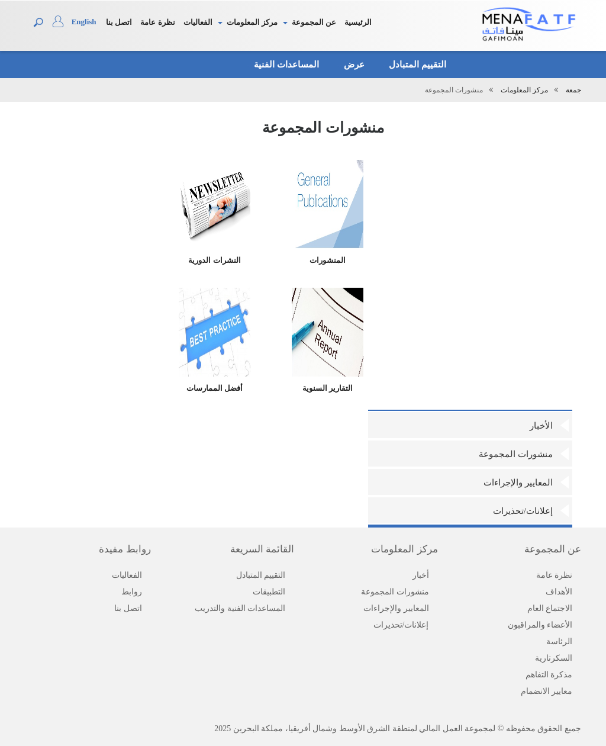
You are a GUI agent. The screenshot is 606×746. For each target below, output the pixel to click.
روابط (131, 591)
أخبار (420, 575)
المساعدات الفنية (283, 64)
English (84, 21)
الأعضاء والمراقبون (540, 624)
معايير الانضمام (547, 691)
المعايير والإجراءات (518, 482)
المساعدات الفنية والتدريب (240, 608)
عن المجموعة (314, 22)
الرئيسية (358, 22)
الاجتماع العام (550, 608)
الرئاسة (559, 641)
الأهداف (559, 591)
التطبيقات (269, 591)
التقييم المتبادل (414, 64)
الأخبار (541, 425)
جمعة (573, 90)
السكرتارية (553, 658)
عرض (351, 64)
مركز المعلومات (252, 22)
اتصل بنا (119, 22)
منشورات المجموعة (516, 454)
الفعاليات (197, 22)
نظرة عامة (157, 22)
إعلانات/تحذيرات (523, 511)
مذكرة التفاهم (549, 674)
